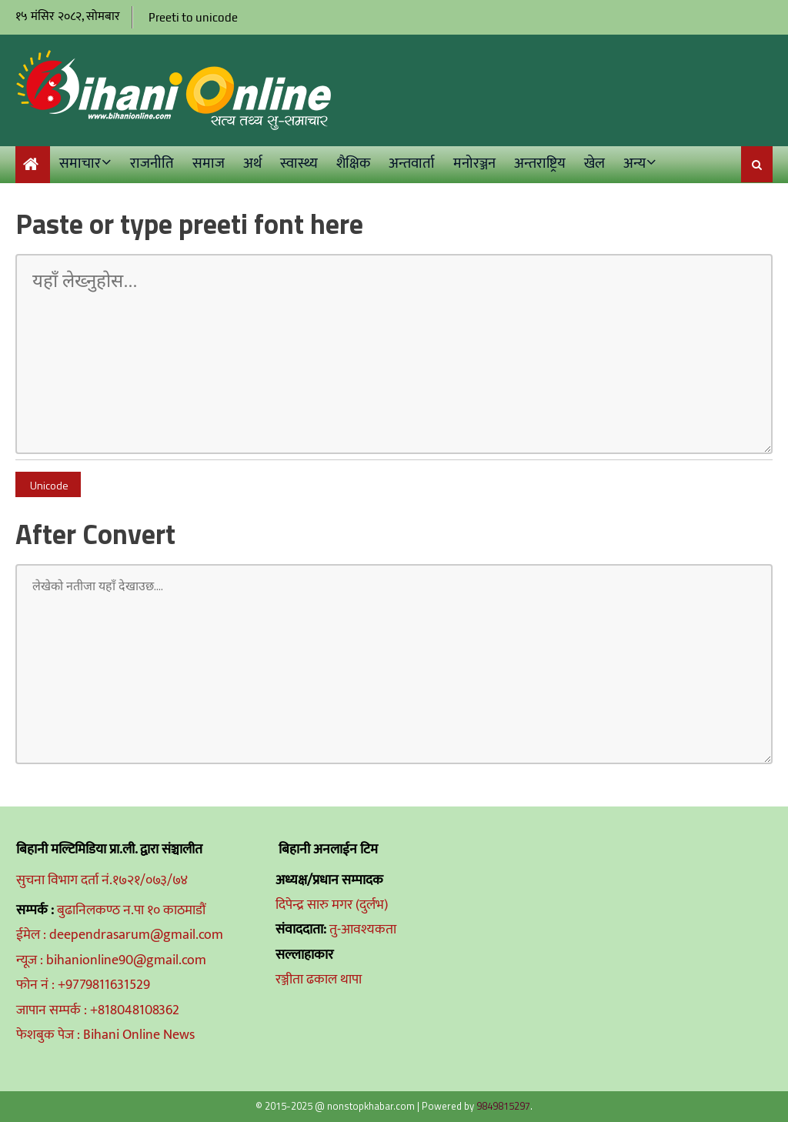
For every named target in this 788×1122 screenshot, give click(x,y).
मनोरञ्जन (474, 163)
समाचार (80, 163)
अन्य (634, 163)
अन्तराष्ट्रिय (540, 163)
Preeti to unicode (193, 17)
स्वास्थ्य (299, 163)
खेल (594, 163)
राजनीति (152, 163)
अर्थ (252, 163)
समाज (208, 163)
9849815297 (503, 1106)
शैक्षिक (353, 163)
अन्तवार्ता (412, 163)
